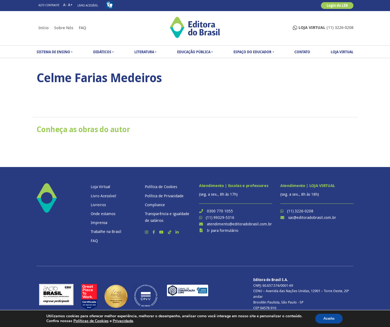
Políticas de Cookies (91, 320)
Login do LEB (337, 5)
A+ (70, 4)
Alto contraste (48, 5)
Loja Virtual (342, 51)
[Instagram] (147, 232)
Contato (302, 51)
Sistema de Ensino (53, 51)
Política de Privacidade (164, 195)
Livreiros (98, 204)
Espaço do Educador (252, 51)
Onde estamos (103, 213)
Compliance (155, 204)
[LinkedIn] (177, 232)
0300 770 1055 (220, 210)
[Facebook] (154, 232)
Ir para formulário (222, 230)
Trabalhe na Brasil (106, 231)
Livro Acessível (87, 5)
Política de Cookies (161, 186)
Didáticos (102, 51)
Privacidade (123, 320)
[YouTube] (162, 232)
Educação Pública (193, 51)
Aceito (328, 318)
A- (65, 4)
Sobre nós (63, 27)
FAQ (82, 27)
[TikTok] (170, 232)
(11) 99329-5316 (220, 217)
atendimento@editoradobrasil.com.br (239, 223)
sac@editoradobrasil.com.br (312, 217)
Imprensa (99, 222)
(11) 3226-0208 (323, 28)
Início (43, 27)
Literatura (144, 51)
